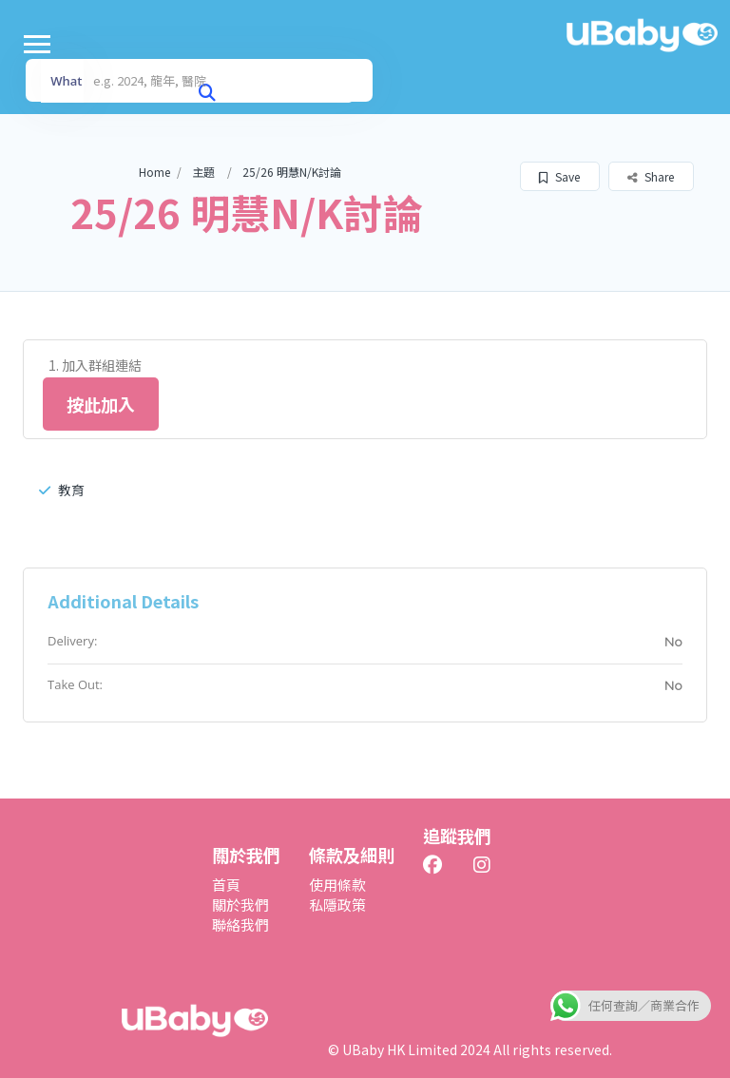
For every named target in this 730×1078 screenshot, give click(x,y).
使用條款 (337, 885)
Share (650, 176)
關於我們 (240, 904)
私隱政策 (337, 904)
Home (154, 172)
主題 (203, 172)
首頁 (226, 885)
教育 (62, 489)
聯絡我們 (240, 924)
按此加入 (101, 404)
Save (559, 176)
